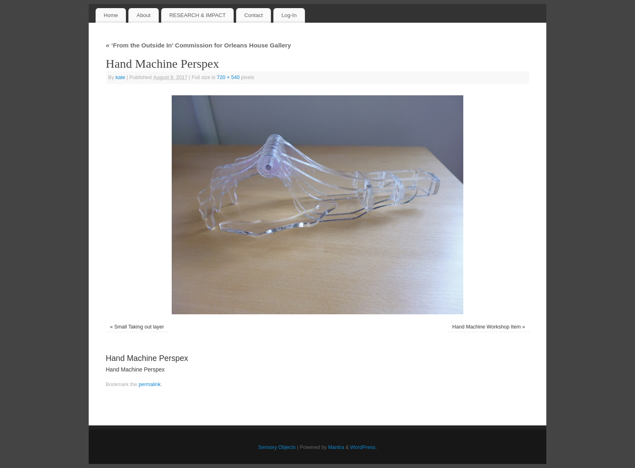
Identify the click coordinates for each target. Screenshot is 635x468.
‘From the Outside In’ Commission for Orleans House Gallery (198, 45)
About (143, 15)
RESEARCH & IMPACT (197, 15)
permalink (150, 384)
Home (111, 15)
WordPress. (363, 447)
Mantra (336, 447)
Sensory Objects (277, 447)
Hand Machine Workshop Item (486, 327)
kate (120, 77)
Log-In (289, 15)
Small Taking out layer (139, 327)
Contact (253, 15)
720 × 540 (228, 77)
